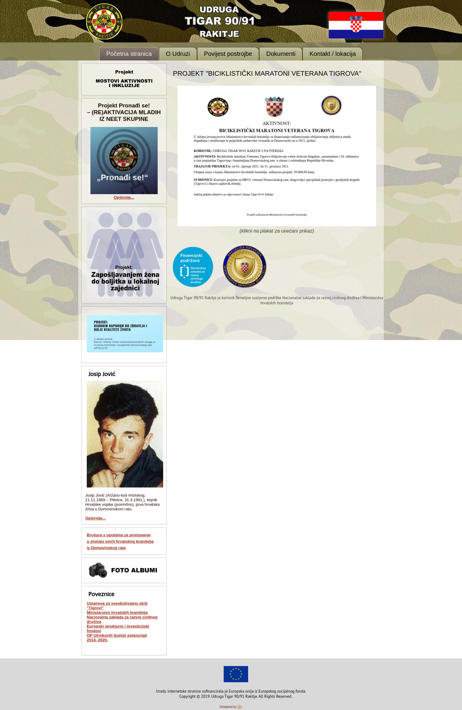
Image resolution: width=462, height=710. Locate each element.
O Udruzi (178, 53)
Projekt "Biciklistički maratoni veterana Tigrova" (267, 73)
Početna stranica (129, 53)
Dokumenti (280, 53)
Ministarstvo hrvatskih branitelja (117, 612)
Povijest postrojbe (228, 53)
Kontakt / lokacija (333, 53)
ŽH (239, 706)
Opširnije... (124, 197)
